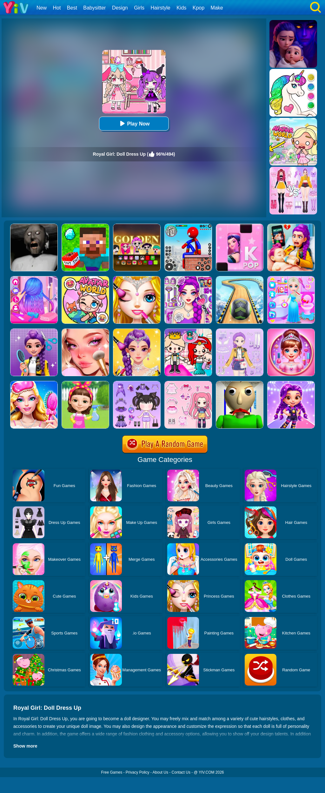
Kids (181, 7)
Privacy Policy (137, 772)
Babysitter (94, 7)
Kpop (198, 7)
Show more (25, 746)
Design (120, 7)
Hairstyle (160, 7)
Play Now (133, 123)
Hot (57, 7)
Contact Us (181, 772)
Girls (139, 7)
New (41, 7)
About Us (160, 772)
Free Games (111, 772)
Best (72, 7)
